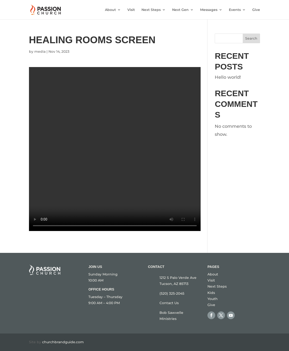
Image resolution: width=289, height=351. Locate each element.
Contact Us (169, 303)
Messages (208, 10)
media (40, 51)
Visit (131, 10)
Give (256, 10)
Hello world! (228, 77)
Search (251, 38)
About (110, 10)
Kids (211, 293)
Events (235, 10)
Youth (212, 299)
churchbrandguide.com (63, 342)
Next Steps (151, 10)
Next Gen (180, 10)
